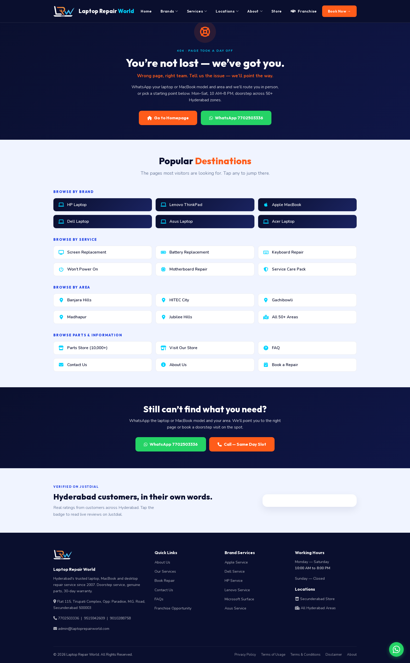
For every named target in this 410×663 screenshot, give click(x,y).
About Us (162, 562)
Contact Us (164, 590)
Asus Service (235, 608)
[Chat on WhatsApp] (396, 649)
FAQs (159, 599)
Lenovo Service (237, 590)
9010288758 (120, 618)
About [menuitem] (255, 11)
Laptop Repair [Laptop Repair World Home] (93, 11)
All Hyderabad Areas (315, 608)
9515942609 (94, 618)
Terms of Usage (273, 654)
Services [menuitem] (197, 11)
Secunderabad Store (315, 598)
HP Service (234, 580)
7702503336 (68, 618)
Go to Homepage (168, 117)
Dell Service (235, 571)
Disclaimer (334, 654)
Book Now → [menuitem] (339, 11)
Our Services (165, 571)
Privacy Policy (245, 654)
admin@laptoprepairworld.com (83, 628)
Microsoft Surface (239, 599)
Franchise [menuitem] (304, 11)
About (352, 654)
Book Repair (165, 580)
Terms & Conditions (305, 654)
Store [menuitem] (276, 11)
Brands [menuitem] (169, 11)
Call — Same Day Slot (242, 444)
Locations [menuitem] (227, 11)
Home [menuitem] (146, 11)
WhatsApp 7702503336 (236, 117)
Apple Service (236, 562)
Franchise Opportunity (173, 608)
